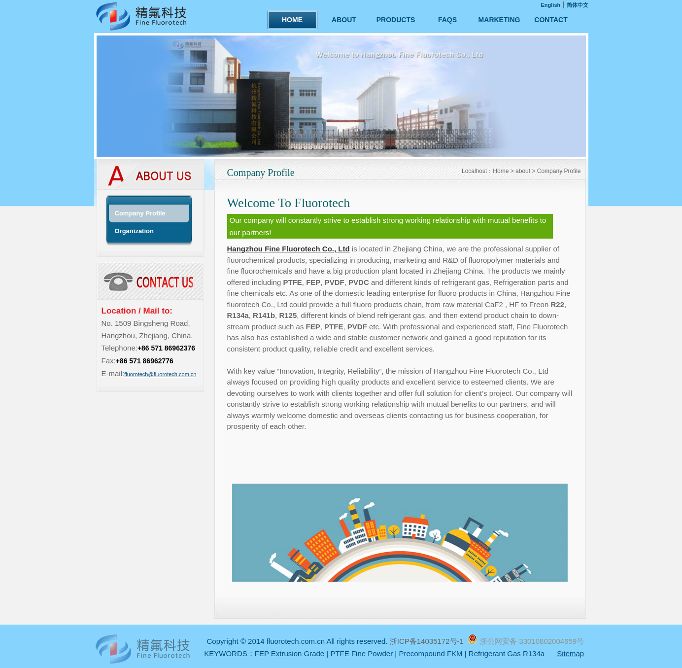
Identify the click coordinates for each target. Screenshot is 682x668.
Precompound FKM (430, 653)
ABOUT (344, 20)
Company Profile (559, 171)
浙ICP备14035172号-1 (428, 641)
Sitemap (570, 653)
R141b (264, 315)
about (522, 171)
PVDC (358, 282)
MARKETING (499, 20)
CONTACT (550, 20)
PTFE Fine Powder (361, 653)
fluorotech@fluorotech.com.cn (160, 374)
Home (501, 171)
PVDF (334, 282)
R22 (557, 304)
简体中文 (577, 5)
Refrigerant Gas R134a (507, 653)
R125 (288, 315)
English (551, 5)
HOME (292, 20)
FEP (313, 282)
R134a (238, 315)
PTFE (292, 282)
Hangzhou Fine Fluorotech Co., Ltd (288, 249)
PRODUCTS (395, 20)
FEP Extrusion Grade (289, 653)
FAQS (447, 20)
